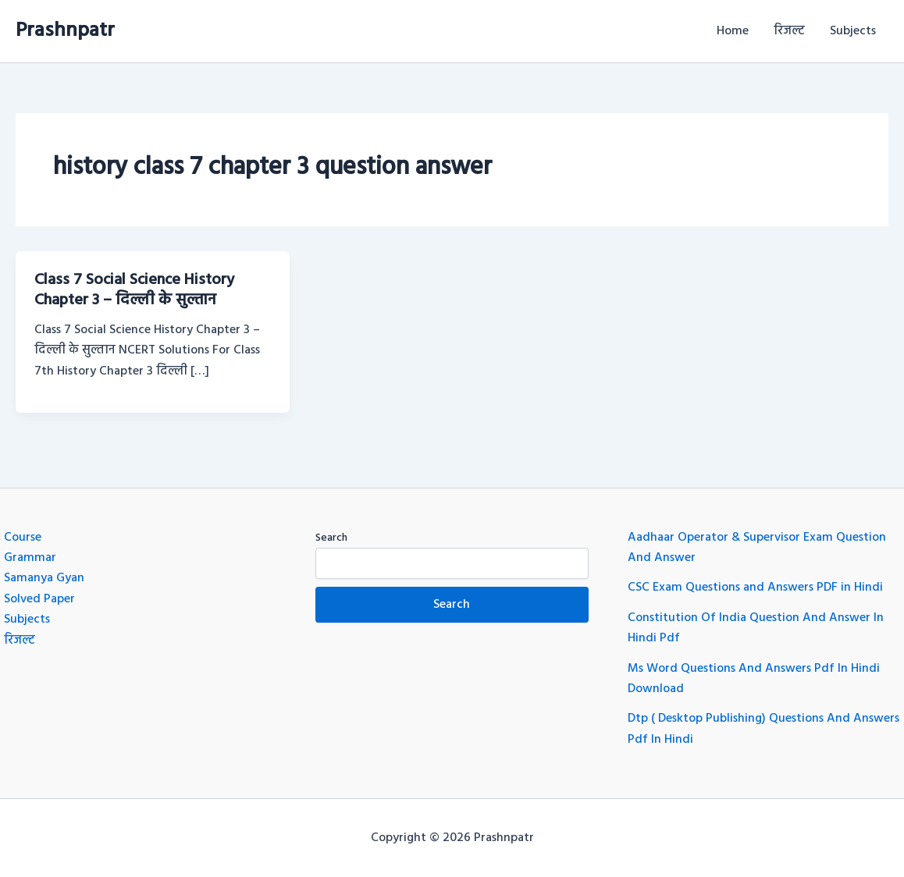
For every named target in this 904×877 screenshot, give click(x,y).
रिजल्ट (789, 31)
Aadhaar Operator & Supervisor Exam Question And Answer (757, 547)
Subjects (853, 31)
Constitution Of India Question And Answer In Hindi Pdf (756, 628)
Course (22, 537)
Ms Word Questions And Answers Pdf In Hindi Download (754, 679)
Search (331, 538)
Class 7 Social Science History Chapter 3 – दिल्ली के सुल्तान (134, 290)
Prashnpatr (65, 31)
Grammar (30, 558)
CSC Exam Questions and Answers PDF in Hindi (755, 587)
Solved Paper (39, 599)
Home (733, 31)
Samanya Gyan (44, 578)
